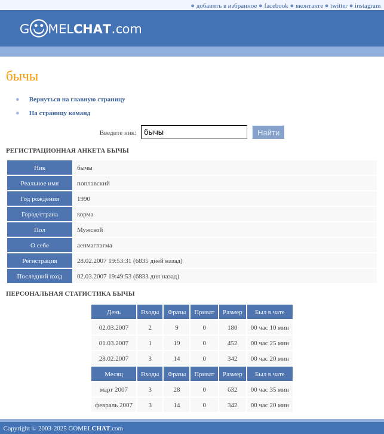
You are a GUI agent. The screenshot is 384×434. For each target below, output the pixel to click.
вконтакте (309, 5)
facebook (276, 5)
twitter (339, 5)
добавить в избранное (226, 5)
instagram (367, 5)
